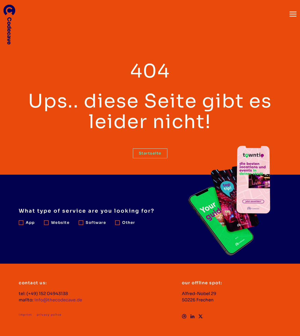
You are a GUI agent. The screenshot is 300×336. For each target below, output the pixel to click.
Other (125, 222)
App (27, 222)
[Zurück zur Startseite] (9, 22)
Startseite (150, 153)
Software (92, 222)
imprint (25, 314)
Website (57, 222)
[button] (292, 11)
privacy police (49, 314)
